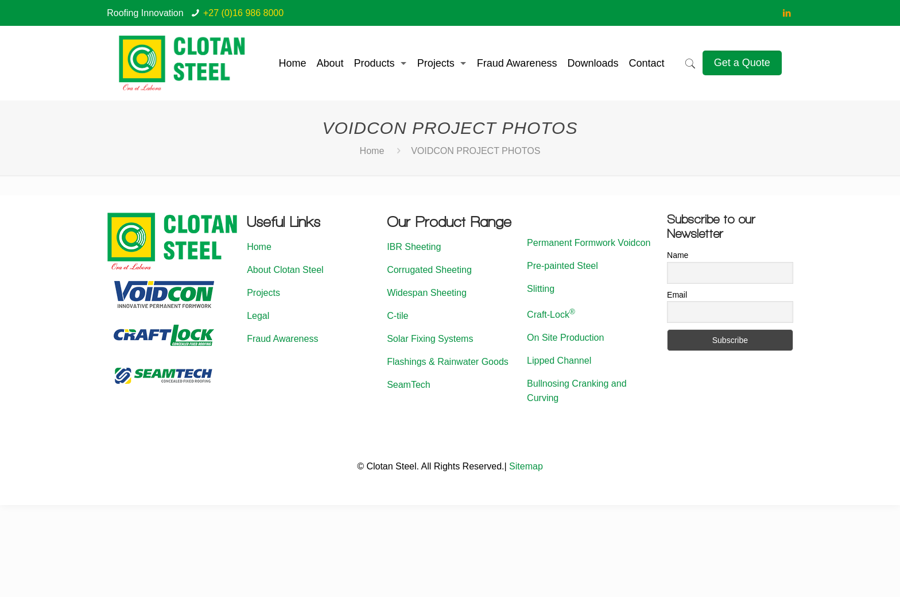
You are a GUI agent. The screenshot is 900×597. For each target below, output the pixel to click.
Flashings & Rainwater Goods (448, 362)
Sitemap (526, 466)
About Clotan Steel (285, 270)
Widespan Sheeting (427, 293)
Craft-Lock (551, 314)
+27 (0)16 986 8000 (243, 13)
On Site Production (565, 337)
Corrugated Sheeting (429, 270)
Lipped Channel (559, 360)
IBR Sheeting (414, 247)
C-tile (397, 316)
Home (372, 151)
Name (677, 255)
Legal (258, 316)
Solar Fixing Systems (430, 339)
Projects (263, 293)
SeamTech (408, 385)
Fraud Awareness (282, 339)
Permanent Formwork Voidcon (588, 243)
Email (677, 294)
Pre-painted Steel (562, 266)
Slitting (540, 289)
